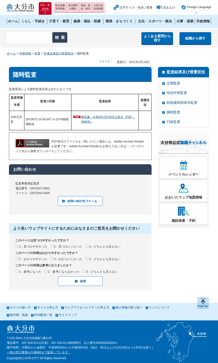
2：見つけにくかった (68, 246)
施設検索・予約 (183, 220)
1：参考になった (30, 271)
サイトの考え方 (47, 307)
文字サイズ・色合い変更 (136, 7)
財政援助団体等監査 (182, 102)
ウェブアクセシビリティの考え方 (87, 307)
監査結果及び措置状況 (59, 53)
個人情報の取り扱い (129, 307)
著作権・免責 (19, 315)
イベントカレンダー (183, 174)
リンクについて (159, 307)
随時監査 (173, 112)
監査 (37, 53)
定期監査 (173, 83)
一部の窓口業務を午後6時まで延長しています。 (39, 352)
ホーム (11, 53)
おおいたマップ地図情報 (183, 197)
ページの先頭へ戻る (203, 303)
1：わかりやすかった (33, 259)
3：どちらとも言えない (104, 246)
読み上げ (169, 7)
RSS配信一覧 (43, 315)
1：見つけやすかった (33, 246)
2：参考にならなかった (64, 271)
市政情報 (25, 53)
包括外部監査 (177, 93)
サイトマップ (68, 315)
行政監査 (173, 122)
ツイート (104, 61)
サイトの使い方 (20, 307)
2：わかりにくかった (68, 259)
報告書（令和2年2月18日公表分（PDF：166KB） (108, 119)
